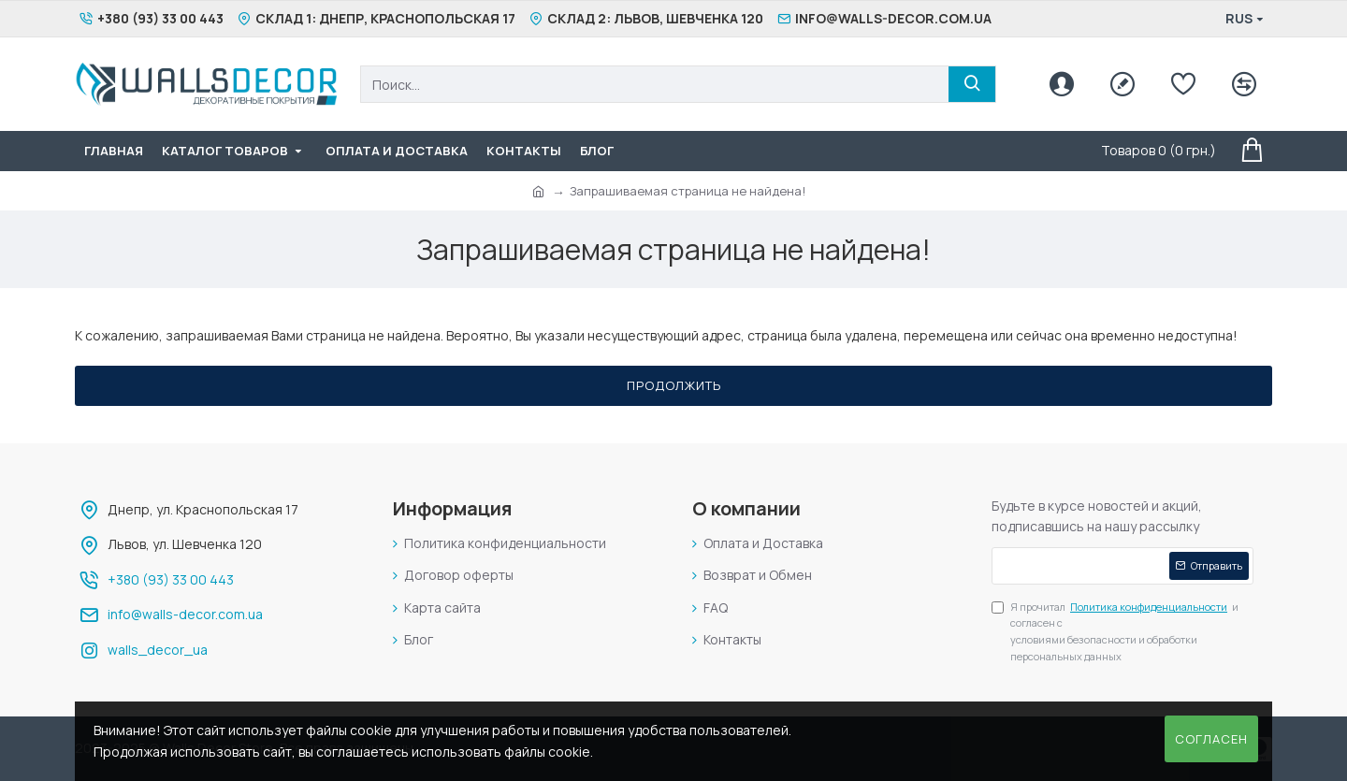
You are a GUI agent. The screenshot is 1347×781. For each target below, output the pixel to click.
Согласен (1211, 738)
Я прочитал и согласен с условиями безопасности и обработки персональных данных (1115, 631)
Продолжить (674, 385)
